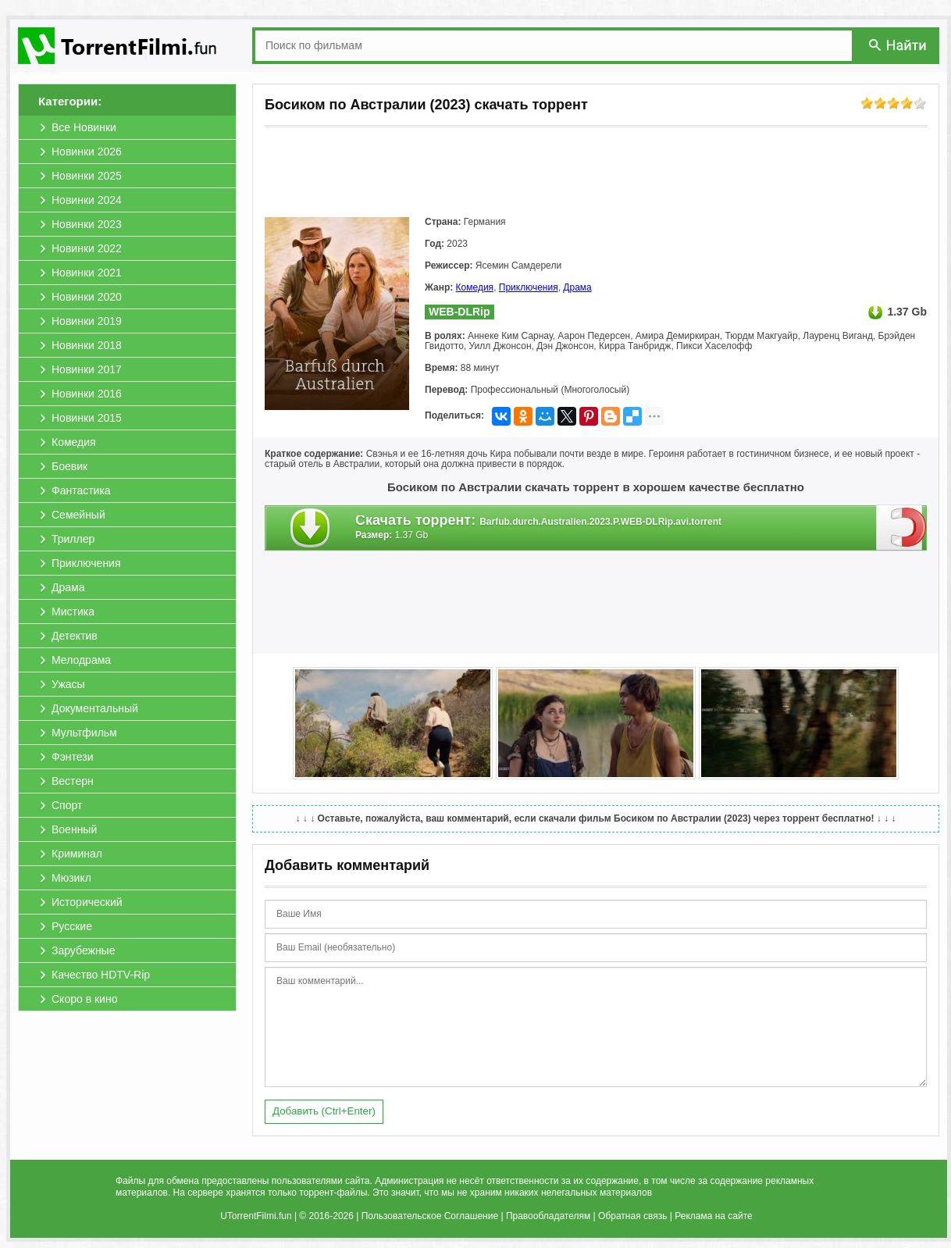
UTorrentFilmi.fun (255, 1216)
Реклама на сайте (714, 1216)
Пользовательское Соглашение (430, 1216)
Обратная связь (632, 1216)
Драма (577, 287)
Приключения (528, 287)
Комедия (475, 287)
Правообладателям (548, 1216)
